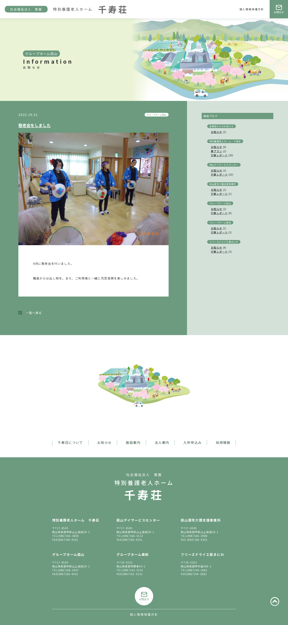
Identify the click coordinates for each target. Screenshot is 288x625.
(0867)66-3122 (132, 536)
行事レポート (219, 155)
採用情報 (223, 442)
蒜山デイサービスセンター (223, 164)
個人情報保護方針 (252, 9)
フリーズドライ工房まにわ (223, 241)
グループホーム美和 (220, 222)
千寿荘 (144, 494)
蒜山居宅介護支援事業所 (222, 184)
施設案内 (133, 442)
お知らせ (216, 132)
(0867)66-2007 (68, 570)
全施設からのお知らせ (221, 126)
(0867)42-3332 (132, 570)
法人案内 (162, 442)
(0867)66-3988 (196, 536)
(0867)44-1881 (196, 570)
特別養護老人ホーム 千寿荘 (225, 141)
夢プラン (216, 151)
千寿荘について (70, 442)
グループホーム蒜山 (156, 114)
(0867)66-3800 (68, 536)
